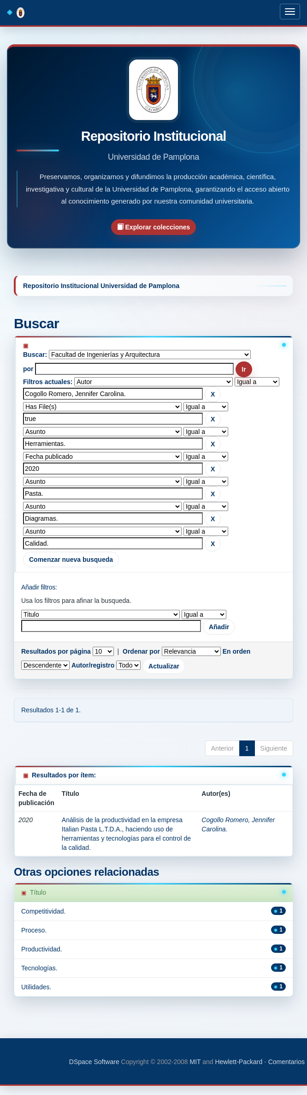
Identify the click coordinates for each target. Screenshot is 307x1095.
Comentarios (286, 1061)
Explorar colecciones (153, 227)
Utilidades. (36, 987)
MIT (195, 1061)
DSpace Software (94, 1061)
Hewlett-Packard (238, 1061)
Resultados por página (56, 651)
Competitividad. (43, 911)
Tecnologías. (39, 968)
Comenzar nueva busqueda (71, 559)
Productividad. (41, 949)
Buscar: (35, 354)
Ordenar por (141, 651)
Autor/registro (92, 665)
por (28, 369)
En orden (237, 651)
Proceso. (34, 930)
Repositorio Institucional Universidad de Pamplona (101, 285)
